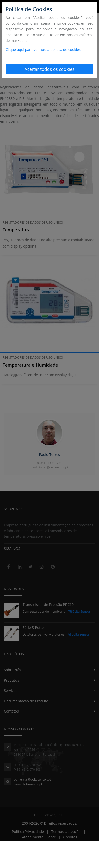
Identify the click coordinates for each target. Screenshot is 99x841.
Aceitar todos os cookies (50, 69)
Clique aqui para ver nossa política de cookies (43, 49)
